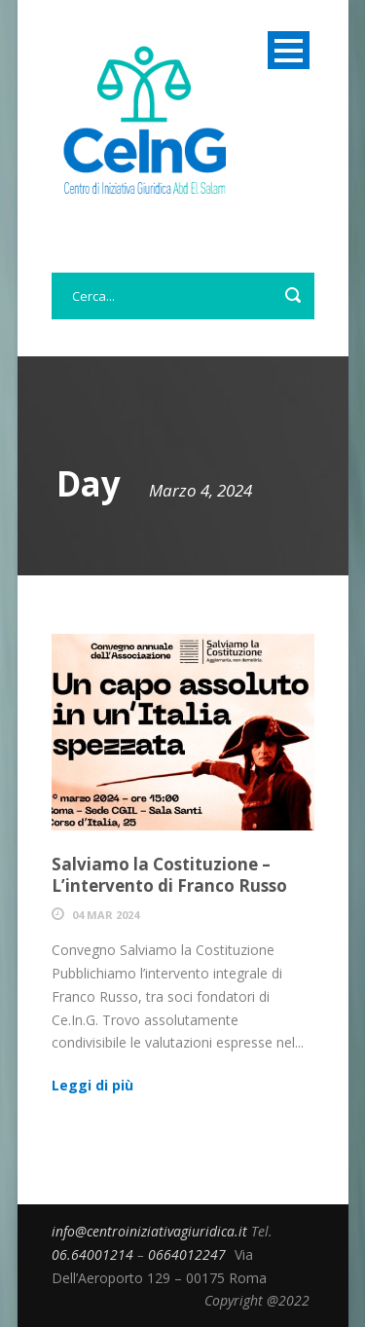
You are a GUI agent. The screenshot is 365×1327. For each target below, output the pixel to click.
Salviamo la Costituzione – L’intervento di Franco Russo (169, 875)
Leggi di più (92, 1085)
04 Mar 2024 (105, 914)
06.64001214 (94, 1254)
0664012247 (189, 1254)
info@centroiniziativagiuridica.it (151, 1231)
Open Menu (289, 50)
